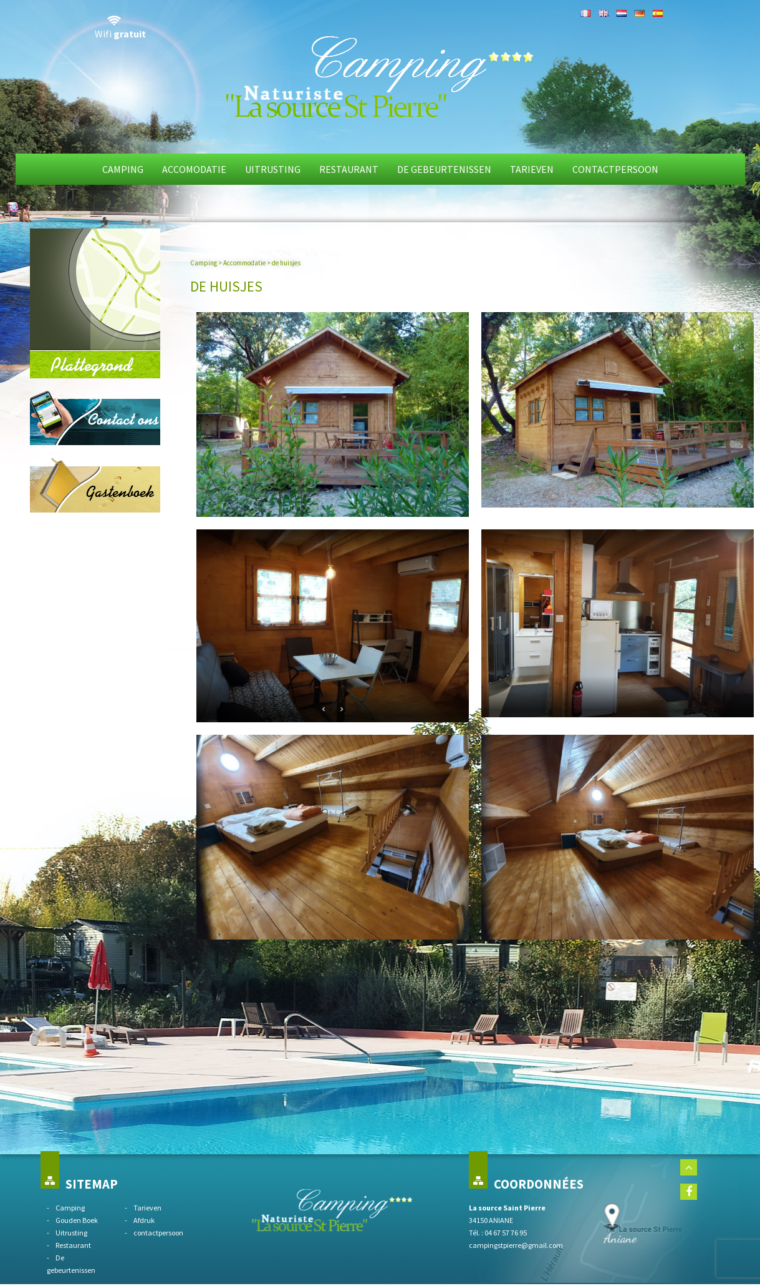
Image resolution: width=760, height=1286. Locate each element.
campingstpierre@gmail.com (516, 1245)
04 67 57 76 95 (505, 1232)
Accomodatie (194, 169)
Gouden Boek (76, 1220)
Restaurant (348, 169)
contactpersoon (158, 1232)
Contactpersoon (615, 169)
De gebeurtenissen (444, 169)
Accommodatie (244, 262)
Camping (122, 169)
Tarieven (532, 169)
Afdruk (144, 1220)
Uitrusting (273, 169)
